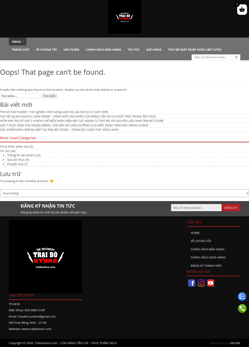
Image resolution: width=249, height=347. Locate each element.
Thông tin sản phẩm (21, 155)
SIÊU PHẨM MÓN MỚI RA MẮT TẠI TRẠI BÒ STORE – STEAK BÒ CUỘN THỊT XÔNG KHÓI (59, 129)
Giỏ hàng (154, 49)
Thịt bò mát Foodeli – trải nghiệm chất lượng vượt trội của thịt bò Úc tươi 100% (54, 112)
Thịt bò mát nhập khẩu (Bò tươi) (194, 49)
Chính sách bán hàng (103, 49)
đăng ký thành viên (206, 266)
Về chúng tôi (46, 49)
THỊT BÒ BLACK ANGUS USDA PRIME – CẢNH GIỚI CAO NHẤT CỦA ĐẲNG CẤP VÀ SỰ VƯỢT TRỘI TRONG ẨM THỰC (78, 116)
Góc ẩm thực (16, 160)
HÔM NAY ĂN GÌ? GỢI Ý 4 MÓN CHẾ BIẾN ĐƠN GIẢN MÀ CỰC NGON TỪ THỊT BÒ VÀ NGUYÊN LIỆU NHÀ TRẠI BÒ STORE (81, 121)
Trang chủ (20, 49)
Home (195, 233)
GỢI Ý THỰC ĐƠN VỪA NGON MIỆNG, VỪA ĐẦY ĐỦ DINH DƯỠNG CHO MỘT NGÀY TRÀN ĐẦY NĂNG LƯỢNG (74, 125)
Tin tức (134, 49)
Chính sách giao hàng (208, 257)
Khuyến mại (15, 164)
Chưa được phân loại (14, 146)
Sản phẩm (71, 49)
